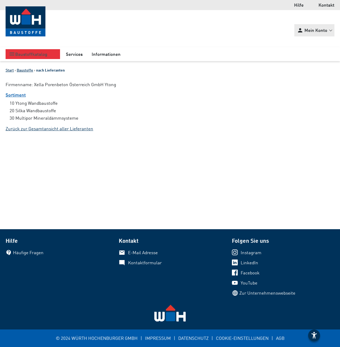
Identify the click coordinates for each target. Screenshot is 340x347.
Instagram (251, 252)
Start (10, 70)
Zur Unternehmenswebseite (267, 293)
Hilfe (299, 5)
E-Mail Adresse (143, 252)
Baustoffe (25, 70)
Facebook (250, 272)
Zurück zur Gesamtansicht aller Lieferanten (49, 128)
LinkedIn (249, 262)
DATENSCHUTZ (193, 338)
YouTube (249, 283)
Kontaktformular (145, 262)
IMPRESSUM (158, 338)
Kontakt (326, 5)
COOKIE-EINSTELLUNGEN (242, 338)
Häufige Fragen (28, 252)
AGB (280, 338)
